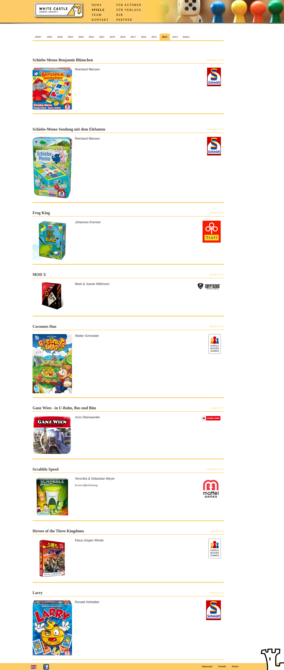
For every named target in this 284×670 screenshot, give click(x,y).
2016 (143, 36)
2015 (154, 36)
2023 (70, 36)
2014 (164, 36)
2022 (91, 36)
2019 (112, 36)
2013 (175, 36)
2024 (60, 36)
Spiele (98, 9)
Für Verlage (128, 9)
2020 (81, 36)
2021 (102, 36)
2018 (122, 36)
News (97, 5)
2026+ (38, 36)
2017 (133, 36)
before (186, 36)
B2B (119, 14)
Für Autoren (128, 5)
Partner (124, 19)
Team (97, 14)
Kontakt (100, 19)
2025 (49, 36)
